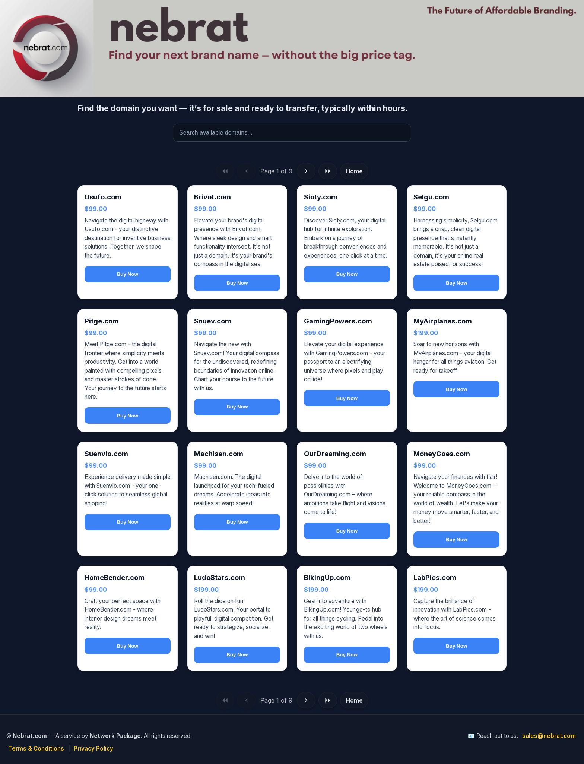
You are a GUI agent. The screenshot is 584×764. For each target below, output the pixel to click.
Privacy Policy (93, 748)
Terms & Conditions (36, 748)
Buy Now (127, 274)
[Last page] (327, 171)
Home (354, 171)
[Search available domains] (292, 132)
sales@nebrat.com (549, 735)
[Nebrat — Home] (292, 48)
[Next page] (306, 171)
